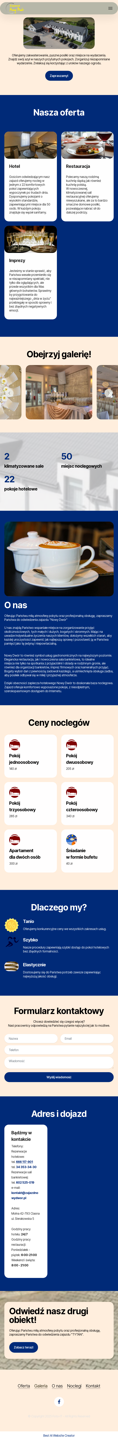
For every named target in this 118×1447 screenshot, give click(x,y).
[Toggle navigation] (110, 8)
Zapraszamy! (59, 76)
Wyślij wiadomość (59, 1077)
